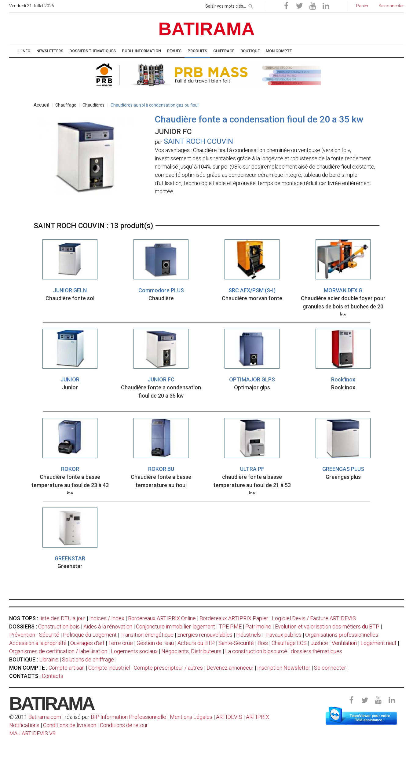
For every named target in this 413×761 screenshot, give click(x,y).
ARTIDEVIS (229, 717)
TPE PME (230, 626)
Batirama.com (44, 717)
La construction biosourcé (256, 651)
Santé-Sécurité (236, 643)
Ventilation (344, 643)
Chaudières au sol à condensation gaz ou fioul (155, 105)
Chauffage (65, 105)
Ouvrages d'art (87, 643)
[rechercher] (251, 5)
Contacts (52, 676)
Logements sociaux (134, 651)
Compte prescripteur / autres (168, 668)
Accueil (41, 105)
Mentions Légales (191, 717)
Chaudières (93, 105)
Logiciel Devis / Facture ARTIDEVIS (314, 618)
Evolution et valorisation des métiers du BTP (327, 626)
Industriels (248, 635)
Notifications (25, 725)
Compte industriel (109, 668)
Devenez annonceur (230, 668)
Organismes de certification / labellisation (58, 651)
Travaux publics (283, 635)
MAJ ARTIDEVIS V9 (32, 733)
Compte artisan (67, 668)
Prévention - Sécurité (34, 635)
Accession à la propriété (38, 643)
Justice (319, 643)
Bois (263, 643)
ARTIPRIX (257, 717)
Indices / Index (106, 618)
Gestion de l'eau (155, 643)
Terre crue (120, 643)
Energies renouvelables (204, 635)
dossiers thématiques (316, 651)
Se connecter (330, 668)
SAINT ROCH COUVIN (198, 141)
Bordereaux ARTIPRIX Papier (233, 618)
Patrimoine (258, 626)
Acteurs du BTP (196, 643)
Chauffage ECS (289, 643)
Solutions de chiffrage (88, 659)
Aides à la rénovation (107, 626)
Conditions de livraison (69, 725)
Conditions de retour (124, 725)
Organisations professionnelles (341, 635)
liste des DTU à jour (62, 618)
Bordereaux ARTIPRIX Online (162, 618)
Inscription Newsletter (283, 668)
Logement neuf (378, 643)
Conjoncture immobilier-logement (175, 626)
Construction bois (59, 626)
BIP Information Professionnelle (128, 717)
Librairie (48, 659)
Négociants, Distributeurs (191, 651)
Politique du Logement (90, 635)
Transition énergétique (147, 635)
